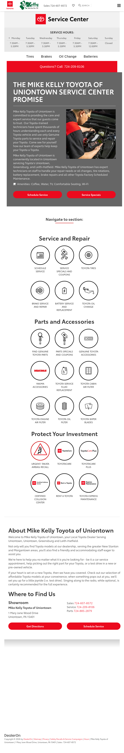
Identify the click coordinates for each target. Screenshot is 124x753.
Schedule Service (37, 194)
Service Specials (91, 194)
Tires (30, 56)
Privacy (46, 739)
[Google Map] (62, 679)
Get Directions (35, 626)
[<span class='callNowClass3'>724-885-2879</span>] (83, 611)
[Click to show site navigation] (119, 5)
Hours (86, 739)
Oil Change (68, 56)
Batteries (91, 56)
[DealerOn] (12, 735)
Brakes (46, 56)
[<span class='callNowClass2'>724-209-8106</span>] (86, 607)
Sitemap (37, 739)
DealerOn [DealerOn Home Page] (28, 739)
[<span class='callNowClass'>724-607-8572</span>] (83, 603)
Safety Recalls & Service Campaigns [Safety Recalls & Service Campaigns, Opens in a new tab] (66, 739)
